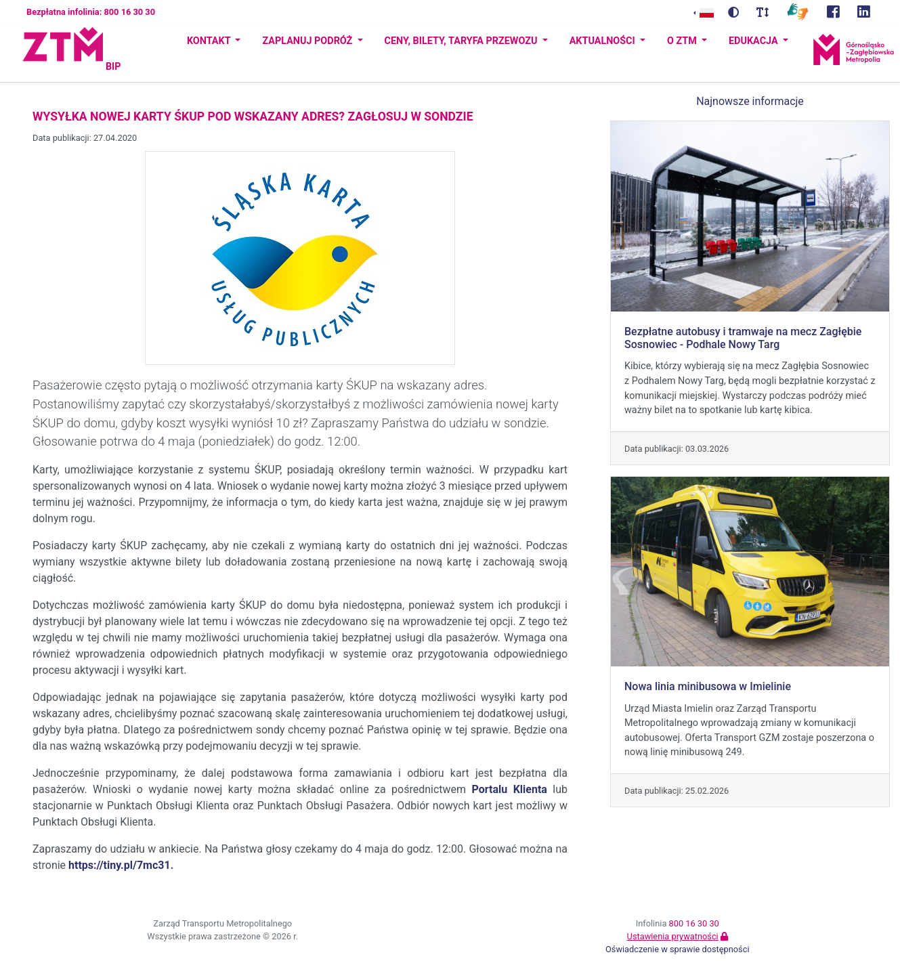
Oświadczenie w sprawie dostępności (677, 949)
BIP (113, 66)
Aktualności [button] (604, 41)
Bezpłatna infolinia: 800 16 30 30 (90, 12)
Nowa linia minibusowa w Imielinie (707, 686)
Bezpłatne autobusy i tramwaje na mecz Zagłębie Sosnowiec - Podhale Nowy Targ (742, 338)
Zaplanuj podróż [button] (308, 41)
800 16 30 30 (694, 923)
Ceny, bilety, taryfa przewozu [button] (462, 41)
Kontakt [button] (210, 41)
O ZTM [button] (683, 41)
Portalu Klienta (509, 789)
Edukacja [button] (754, 41)
